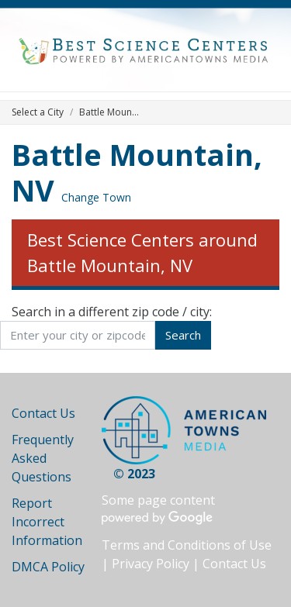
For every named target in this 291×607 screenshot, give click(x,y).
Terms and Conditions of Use (187, 545)
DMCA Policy (48, 566)
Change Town (96, 197)
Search (183, 335)
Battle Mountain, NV (137, 172)
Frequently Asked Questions (43, 458)
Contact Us (43, 413)
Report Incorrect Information (47, 522)
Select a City (38, 112)
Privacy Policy (150, 563)
